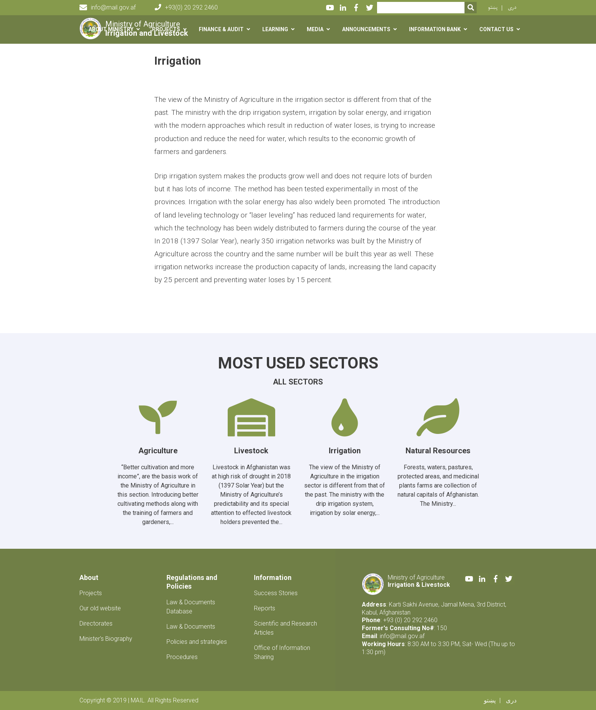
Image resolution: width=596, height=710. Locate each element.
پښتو (493, 7)
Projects (90, 593)
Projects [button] (166, 29)
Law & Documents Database (190, 607)
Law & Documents (190, 626)
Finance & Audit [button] (221, 29)
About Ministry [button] (111, 29)
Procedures (182, 657)
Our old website (100, 608)
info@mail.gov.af (107, 7)
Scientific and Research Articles (285, 628)
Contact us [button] (496, 29)
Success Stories (276, 593)
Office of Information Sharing (282, 652)
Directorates (96, 623)
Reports (264, 608)
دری (512, 7)
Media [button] (315, 29)
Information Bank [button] (435, 29)
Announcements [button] (366, 29)
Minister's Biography (105, 638)
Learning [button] (275, 29)
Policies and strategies (196, 641)
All (280, 382)
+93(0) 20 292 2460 (186, 7)
